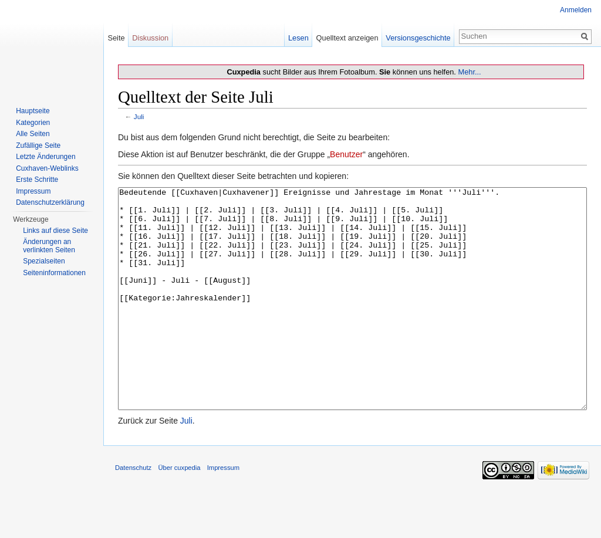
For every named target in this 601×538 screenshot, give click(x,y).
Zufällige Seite (38, 145)
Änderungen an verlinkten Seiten (49, 246)
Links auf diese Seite (55, 230)
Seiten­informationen (54, 273)
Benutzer (346, 154)
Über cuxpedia (179, 511)
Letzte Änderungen (45, 157)
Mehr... (469, 71)
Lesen (298, 37)
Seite (115, 37)
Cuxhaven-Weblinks (47, 168)
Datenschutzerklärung (50, 202)
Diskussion (150, 37)
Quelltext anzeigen (347, 37)
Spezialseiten (44, 261)
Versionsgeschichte (418, 37)
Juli (139, 116)
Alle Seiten (32, 134)
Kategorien (33, 123)
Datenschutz (133, 511)
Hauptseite (32, 111)
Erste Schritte (37, 179)
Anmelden (576, 10)
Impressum (33, 191)
